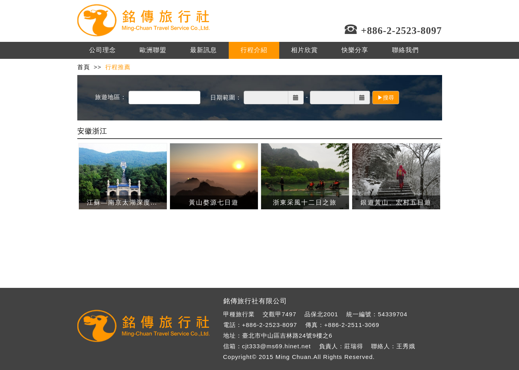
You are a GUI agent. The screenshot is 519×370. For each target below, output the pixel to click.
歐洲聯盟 (153, 50)
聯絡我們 (405, 50)
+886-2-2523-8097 (269, 324)
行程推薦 (118, 67)
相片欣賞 (304, 50)
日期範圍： (226, 97)
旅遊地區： (111, 97)
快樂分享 (355, 50)
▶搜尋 (385, 97)
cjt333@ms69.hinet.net (276, 346)
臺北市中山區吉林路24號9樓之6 (287, 335)
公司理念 (102, 50)
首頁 (83, 67)
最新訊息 (203, 50)
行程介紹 (254, 50)
